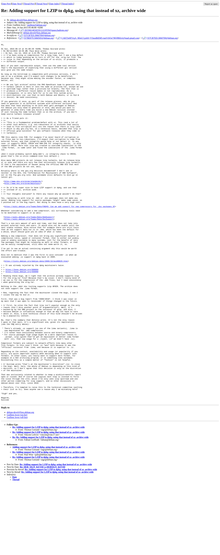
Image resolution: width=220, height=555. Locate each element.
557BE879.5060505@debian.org (38, 38)
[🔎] (22, 30)
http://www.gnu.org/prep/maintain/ (22, 211)
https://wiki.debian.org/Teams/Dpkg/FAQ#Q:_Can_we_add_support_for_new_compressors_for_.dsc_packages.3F (59, 239)
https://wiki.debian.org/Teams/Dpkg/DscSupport (29, 254)
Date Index (54, 4)
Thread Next (41, 4)
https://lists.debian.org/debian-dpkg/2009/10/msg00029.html (36, 304)
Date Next (16, 4)
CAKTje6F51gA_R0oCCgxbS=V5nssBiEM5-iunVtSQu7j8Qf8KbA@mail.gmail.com (100, 38)
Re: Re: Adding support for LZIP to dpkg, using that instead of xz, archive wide (50, 509)
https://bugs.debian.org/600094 (21, 315)
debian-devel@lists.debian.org (23, 20)
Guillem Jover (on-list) (17, 487)
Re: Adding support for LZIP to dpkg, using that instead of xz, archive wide (48, 499)
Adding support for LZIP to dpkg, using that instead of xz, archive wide (46, 519)
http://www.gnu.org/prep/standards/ (23, 209)
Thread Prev (29, 4)
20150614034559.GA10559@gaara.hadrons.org (46, 30)
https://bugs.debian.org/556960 (21, 317)
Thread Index (67, 4)
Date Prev (6, 4)
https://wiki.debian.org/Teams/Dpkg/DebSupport (29, 252)
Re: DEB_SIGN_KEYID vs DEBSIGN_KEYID (42, 539)
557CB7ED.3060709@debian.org (39, 35)
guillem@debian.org (36, 25)
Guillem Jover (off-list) (17, 489)
